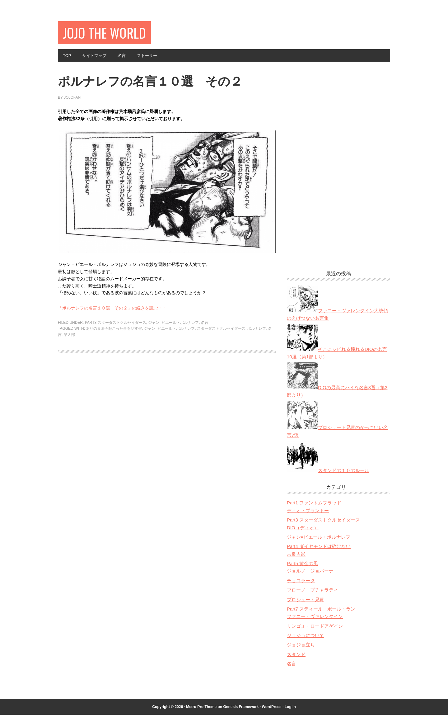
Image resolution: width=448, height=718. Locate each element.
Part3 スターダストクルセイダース (115, 343)
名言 (204, 343)
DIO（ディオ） (303, 530)
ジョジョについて (305, 638)
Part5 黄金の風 (302, 566)
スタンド (296, 657)
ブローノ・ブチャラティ (312, 593)
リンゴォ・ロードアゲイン (315, 629)
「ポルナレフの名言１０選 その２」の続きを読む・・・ (114, 329)
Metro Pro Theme (201, 710)
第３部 (69, 355)
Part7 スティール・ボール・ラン (321, 612)
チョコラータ (301, 583)
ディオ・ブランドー (308, 513)
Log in (290, 710)
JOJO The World (109, 33)
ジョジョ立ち (301, 647)
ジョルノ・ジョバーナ (310, 574)
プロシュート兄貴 (305, 602)
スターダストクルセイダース (221, 349)
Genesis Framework (241, 710)
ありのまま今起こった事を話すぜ (114, 349)
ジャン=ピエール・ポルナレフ (173, 343)
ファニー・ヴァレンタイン (315, 619)
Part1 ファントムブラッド (314, 505)
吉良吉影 (296, 557)
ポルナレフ (256, 349)
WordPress (272, 710)
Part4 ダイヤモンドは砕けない (319, 549)
